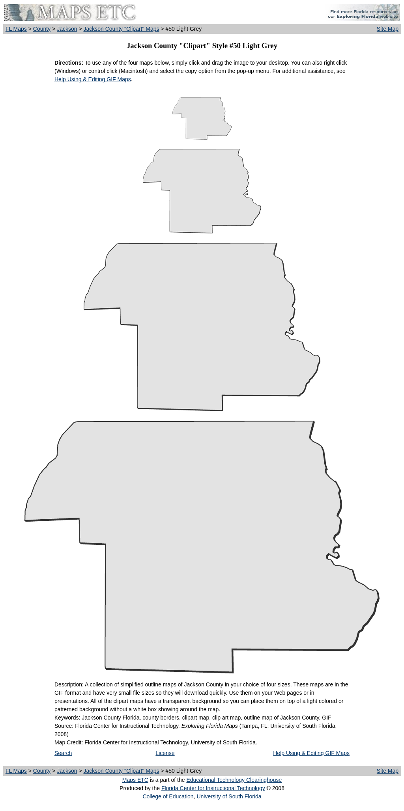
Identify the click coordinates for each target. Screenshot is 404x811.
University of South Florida (228, 796)
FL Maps (16, 29)
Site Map (387, 29)
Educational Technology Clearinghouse (234, 780)
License (164, 753)
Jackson (67, 29)
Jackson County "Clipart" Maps (121, 29)
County (41, 29)
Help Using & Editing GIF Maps (92, 79)
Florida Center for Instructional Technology (213, 788)
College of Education (167, 796)
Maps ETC (135, 780)
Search (63, 753)
